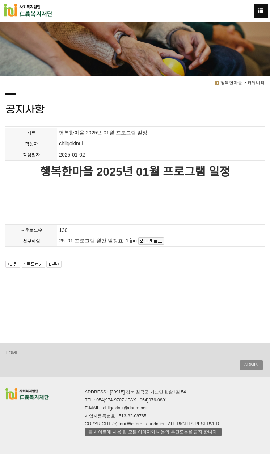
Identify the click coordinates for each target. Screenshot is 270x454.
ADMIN (251, 364)
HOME (12, 352)
